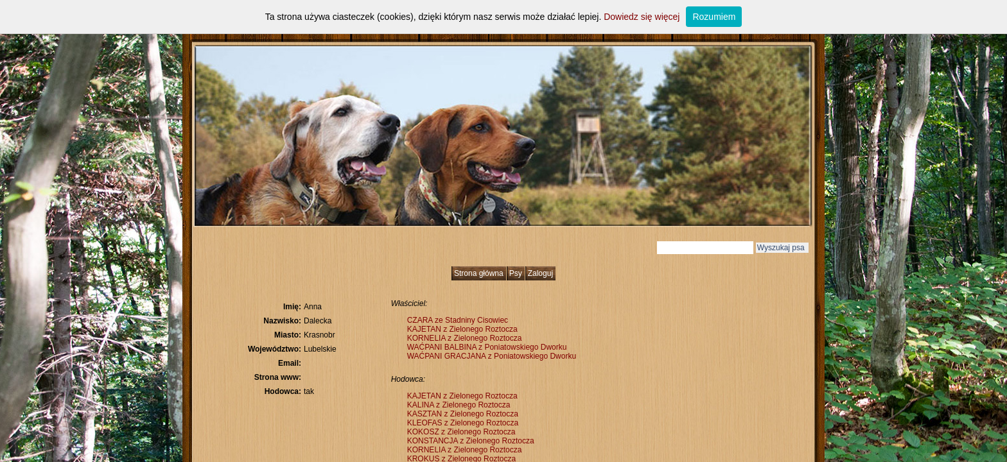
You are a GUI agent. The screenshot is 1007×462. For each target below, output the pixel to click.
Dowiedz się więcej (641, 17)
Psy (515, 273)
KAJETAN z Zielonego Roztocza (462, 329)
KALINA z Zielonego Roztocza (459, 404)
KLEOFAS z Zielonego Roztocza (462, 422)
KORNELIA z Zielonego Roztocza (464, 338)
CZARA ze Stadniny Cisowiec (457, 320)
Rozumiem (713, 17)
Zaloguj (540, 273)
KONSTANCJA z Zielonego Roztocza (470, 440)
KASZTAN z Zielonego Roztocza (462, 413)
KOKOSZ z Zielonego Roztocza (461, 431)
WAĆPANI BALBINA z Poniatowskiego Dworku (487, 347)
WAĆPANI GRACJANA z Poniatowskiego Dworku (491, 356)
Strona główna (479, 273)
